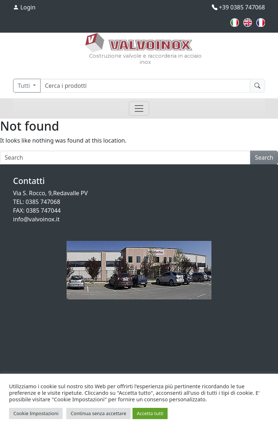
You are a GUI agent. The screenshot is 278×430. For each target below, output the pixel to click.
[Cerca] (145, 86)
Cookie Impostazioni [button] (35, 413)
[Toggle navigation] (139, 108)
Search (264, 157)
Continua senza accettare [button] (98, 413)
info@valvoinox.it (36, 219)
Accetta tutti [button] (150, 413)
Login (24, 7)
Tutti (24, 86)
